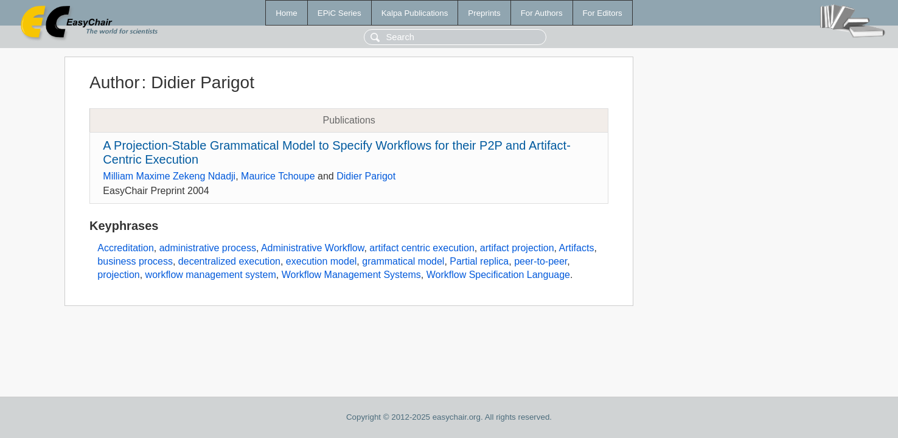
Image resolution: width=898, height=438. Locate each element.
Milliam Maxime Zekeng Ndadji (169, 176)
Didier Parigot (365, 176)
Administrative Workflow (312, 248)
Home (287, 13)
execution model (321, 261)
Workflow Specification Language (498, 274)
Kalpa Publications (414, 13)
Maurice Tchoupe (278, 176)
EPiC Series (339, 13)
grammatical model (403, 261)
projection (118, 274)
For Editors (602, 13)
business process (135, 261)
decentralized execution (229, 261)
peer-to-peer (540, 261)
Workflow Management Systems (351, 274)
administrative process (207, 248)
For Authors (542, 13)
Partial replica (479, 261)
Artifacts (576, 248)
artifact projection (517, 248)
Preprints (484, 13)
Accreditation (125, 248)
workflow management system (210, 274)
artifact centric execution (422, 248)
